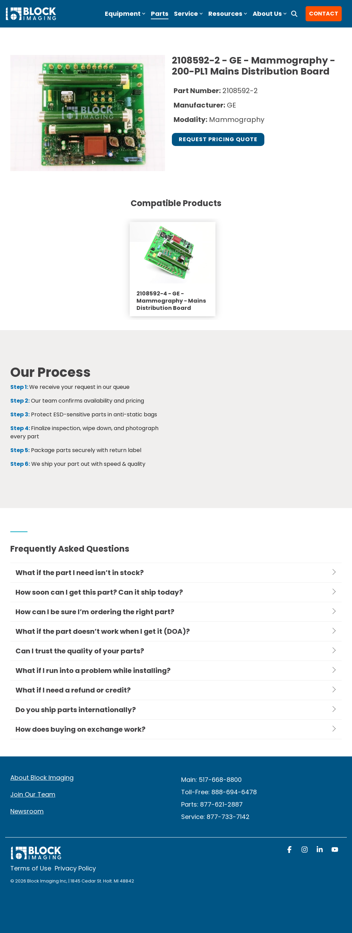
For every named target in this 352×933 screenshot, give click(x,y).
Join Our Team (32, 794)
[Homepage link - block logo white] (36, 856)
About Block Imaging (42, 777)
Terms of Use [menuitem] (30, 868)
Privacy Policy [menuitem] (75, 868)
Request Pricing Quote (218, 139)
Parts (159, 13)
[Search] (294, 13)
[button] (290, 850)
